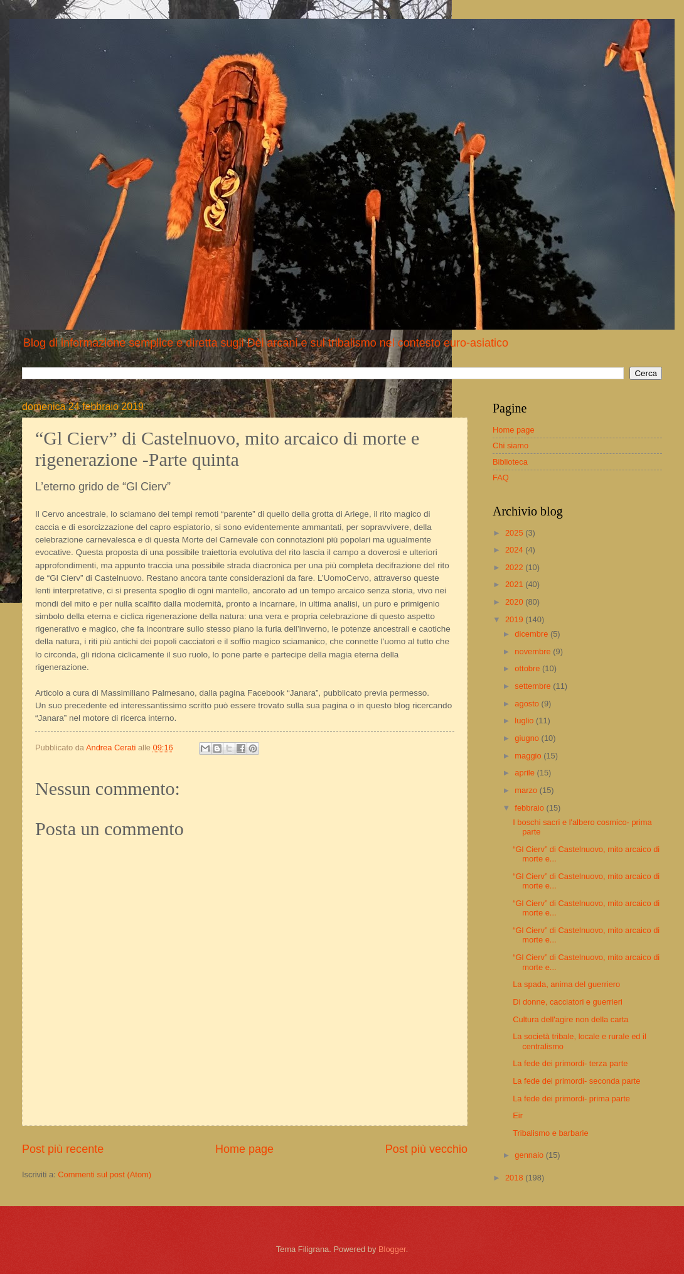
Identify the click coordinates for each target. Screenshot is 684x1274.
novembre (534, 651)
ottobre (528, 668)
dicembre (532, 634)
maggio (529, 755)
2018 (515, 1177)
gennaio (530, 1155)
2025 (515, 532)
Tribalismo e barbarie (550, 1133)
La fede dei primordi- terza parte (570, 1063)
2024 (515, 549)
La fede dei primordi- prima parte (571, 1098)
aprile (526, 772)
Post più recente (63, 1149)
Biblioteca (510, 462)
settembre (534, 686)
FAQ (501, 477)
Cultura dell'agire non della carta (570, 1019)
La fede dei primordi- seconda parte (576, 1081)
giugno (528, 738)
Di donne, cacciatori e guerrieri (568, 1002)
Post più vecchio (426, 1149)
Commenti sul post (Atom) (104, 1174)
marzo (527, 790)
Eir (518, 1115)
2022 (515, 567)
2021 (515, 584)
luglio (525, 720)
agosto (528, 703)
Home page (244, 1149)
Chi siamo (510, 445)
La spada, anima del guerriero (566, 984)
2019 (515, 619)
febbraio (530, 807)
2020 (515, 602)
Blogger (392, 1249)
